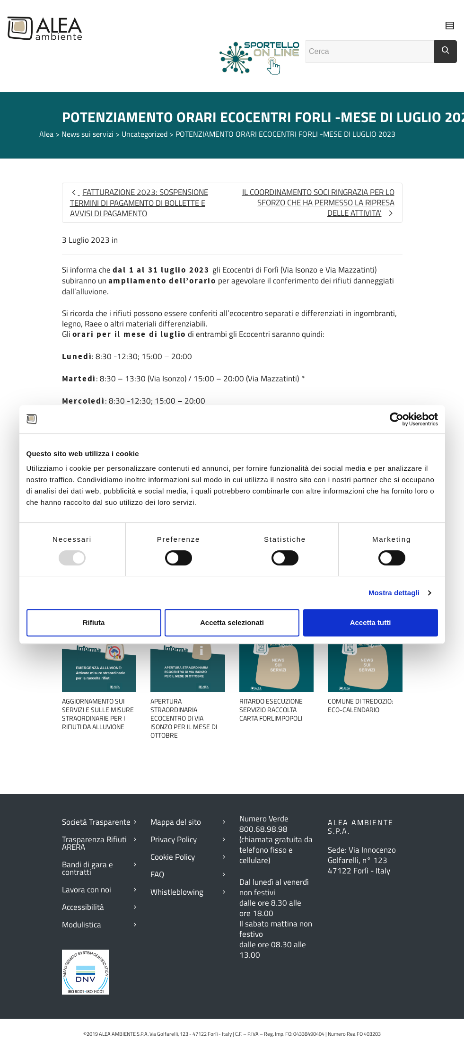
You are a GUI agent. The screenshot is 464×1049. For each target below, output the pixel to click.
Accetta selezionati (232, 622)
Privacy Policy (173, 839)
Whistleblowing (176, 892)
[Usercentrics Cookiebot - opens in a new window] (396, 419)
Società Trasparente (96, 822)
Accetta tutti (370, 622)
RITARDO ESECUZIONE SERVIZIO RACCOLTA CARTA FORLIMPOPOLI (271, 709)
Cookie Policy (172, 857)
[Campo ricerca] (370, 51)
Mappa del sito (175, 822)
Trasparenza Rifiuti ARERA (94, 843)
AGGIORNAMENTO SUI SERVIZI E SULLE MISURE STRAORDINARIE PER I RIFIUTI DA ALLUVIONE (98, 714)
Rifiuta (94, 622)
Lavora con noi (86, 889)
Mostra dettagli (394, 593)
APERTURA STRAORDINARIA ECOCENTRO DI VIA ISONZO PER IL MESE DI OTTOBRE (183, 718)
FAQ (157, 874)
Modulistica (81, 924)
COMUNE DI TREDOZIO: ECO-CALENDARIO (360, 705)
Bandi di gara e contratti (87, 868)
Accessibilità (83, 907)
